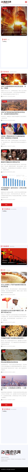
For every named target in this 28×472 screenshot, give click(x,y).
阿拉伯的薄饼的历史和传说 (9, 362)
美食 (4, 273)
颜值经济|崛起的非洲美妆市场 (10, 162)
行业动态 (4, 75)
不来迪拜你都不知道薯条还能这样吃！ (13, 338)
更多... (6, 204)
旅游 (4, 377)
